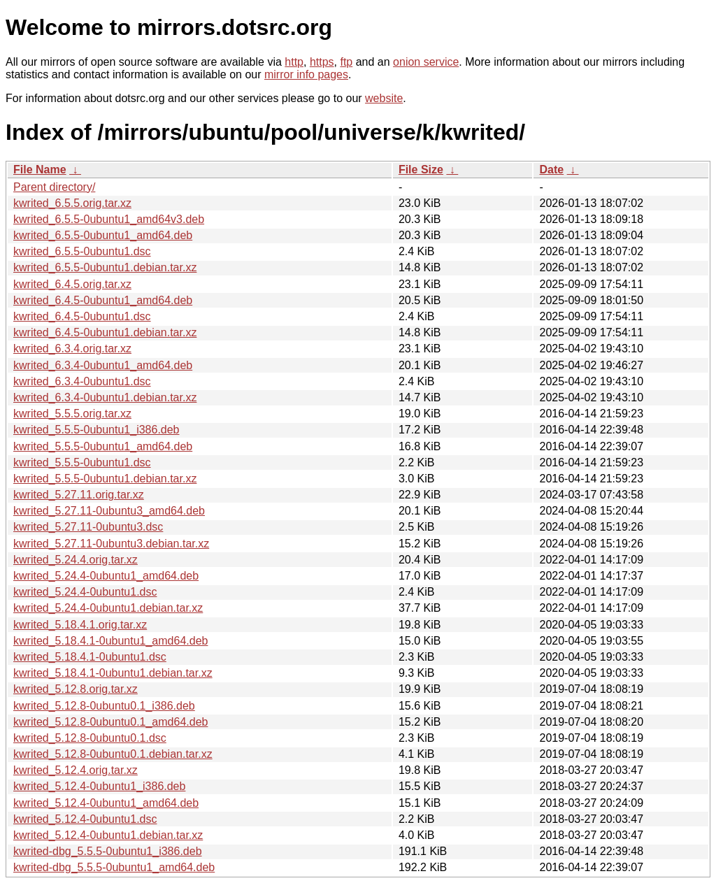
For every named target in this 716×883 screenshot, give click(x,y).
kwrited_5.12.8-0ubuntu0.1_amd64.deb (110, 722)
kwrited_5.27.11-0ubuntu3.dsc (88, 527)
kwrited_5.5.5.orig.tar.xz (72, 413)
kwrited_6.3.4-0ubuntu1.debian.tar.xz (104, 397)
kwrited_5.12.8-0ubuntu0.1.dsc (89, 738)
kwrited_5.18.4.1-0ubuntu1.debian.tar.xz (113, 673)
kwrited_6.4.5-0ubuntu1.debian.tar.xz (104, 332)
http (294, 62)
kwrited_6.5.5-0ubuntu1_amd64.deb (102, 235)
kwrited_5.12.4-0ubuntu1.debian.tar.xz (108, 835)
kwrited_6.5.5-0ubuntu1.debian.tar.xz (104, 267)
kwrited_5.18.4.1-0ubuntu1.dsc (89, 657)
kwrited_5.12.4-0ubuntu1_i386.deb (99, 786)
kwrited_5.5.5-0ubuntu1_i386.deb (96, 430)
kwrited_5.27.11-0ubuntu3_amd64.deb (109, 511)
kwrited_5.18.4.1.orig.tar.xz (80, 625)
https (322, 62)
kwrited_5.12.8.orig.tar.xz (75, 689)
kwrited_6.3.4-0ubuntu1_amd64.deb (102, 365)
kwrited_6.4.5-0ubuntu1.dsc (82, 316)
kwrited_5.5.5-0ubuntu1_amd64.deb (102, 446)
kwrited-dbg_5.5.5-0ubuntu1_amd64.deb (114, 867)
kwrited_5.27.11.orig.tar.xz (78, 495)
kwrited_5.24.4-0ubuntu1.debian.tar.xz (108, 608)
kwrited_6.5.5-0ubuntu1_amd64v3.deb (108, 219)
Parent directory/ (54, 187)
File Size (421, 169)
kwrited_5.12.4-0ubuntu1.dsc (85, 819)
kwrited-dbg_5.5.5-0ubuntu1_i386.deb (107, 851)
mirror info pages (306, 74)
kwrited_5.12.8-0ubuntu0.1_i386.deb (104, 706)
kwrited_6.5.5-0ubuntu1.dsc (82, 251)
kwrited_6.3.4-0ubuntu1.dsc (82, 381)
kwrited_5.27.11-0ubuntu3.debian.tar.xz (111, 544)
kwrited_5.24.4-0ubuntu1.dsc (85, 592)
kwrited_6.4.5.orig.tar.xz (72, 284)
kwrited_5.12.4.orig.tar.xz (75, 770)
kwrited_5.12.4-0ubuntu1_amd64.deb (106, 803)
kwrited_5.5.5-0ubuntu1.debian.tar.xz (104, 478)
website (384, 98)
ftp (346, 62)
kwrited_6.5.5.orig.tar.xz (72, 203)
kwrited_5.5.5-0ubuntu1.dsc (82, 462)
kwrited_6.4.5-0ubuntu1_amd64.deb (102, 300)
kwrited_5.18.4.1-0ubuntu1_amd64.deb (110, 641)
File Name (39, 169)
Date (551, 169)
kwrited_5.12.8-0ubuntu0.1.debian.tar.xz (113, 754)
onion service (426, 62)
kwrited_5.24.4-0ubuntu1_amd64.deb (106, 576)
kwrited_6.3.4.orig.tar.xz (72, 348)
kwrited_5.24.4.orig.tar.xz (75, 560)
